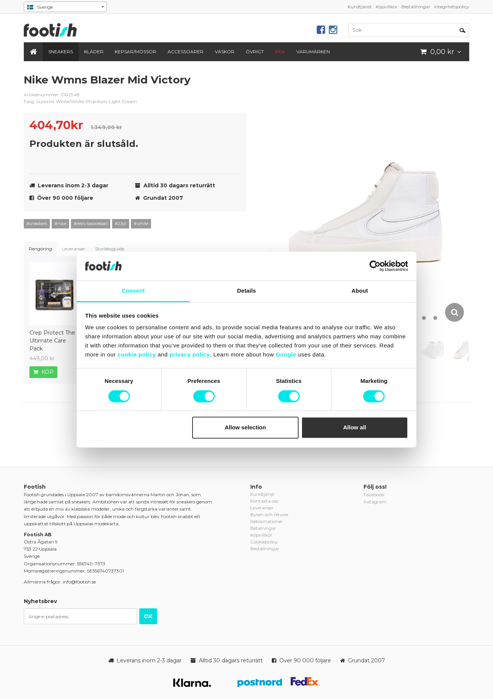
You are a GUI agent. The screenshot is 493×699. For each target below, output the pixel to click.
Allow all (354, 427)
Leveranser (73, 249)
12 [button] (424, 318)
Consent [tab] (133, 291)
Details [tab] (246, 291)
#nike (60, 223)
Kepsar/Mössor (135, 51)
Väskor (224, 51)
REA (280, 51)
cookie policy (137, 355)
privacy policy (189, 355)
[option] (369, 198)
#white (141, 223)
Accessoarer (185, 51)
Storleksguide (109, 249)
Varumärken (313, 51)
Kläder (93, 51)
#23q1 (120, 223)
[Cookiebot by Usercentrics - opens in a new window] (375, 266)
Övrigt (255, 51)
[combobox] (65, 7)
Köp (43, 372)
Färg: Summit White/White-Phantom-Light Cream (80, 101)
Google (286, 355)
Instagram (375, 502)
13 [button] (435, 318)
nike (235, 85)
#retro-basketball (91, 223)
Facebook (374, 494)
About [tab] (359, 291)
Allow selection (245, 427)
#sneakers (36, 223)
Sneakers (60, 51)
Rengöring (40, 249)
